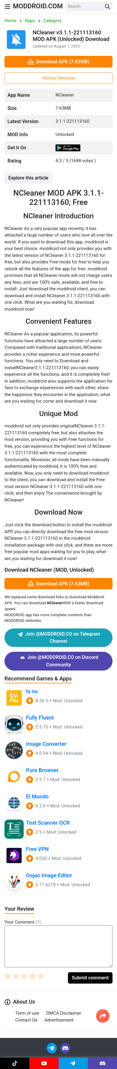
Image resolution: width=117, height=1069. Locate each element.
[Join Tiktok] (14, 1063)
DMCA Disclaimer (63, 1013)
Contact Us (26, 1020)
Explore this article (28, 178)
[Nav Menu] (7, 6)
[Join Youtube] (44, 1063)
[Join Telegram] (52, 1048)
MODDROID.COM (38, 6)
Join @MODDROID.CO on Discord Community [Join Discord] (58, 661)
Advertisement (59, 1020)
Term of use (27, 1013)
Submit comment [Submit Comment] (90, 978)
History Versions (58, 78)
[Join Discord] (65, 1048)
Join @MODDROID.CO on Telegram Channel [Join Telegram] (58, 637)
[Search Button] (107, 6)
